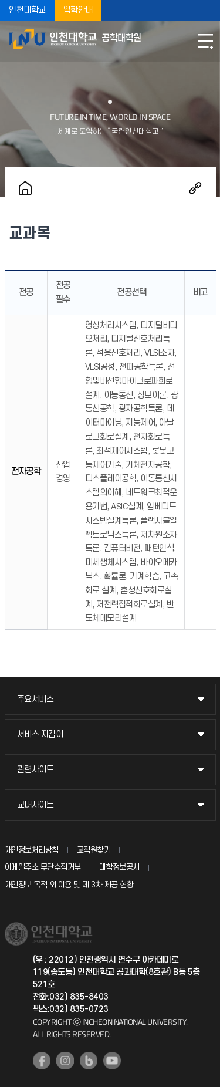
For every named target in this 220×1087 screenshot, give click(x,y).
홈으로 (25, 188)
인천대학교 (27, 10)
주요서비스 (35, 699)
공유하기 (195, 187)
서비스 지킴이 (40, 735)
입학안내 (78, 10)
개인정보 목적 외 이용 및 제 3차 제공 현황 (69, 884)
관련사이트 (35, 770)
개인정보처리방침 (32, 850)
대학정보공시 (119, 867)
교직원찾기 (94, 850)
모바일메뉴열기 (205, 41)
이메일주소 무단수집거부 (43, 867)
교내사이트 (35, 805)
